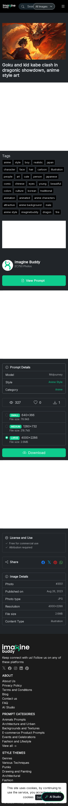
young (42, 183)
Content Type (34, 621)
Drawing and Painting (16, 771)
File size (34, 614)
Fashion (7, 780)
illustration (57, 169)
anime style (10, 212)
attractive (9, 205)
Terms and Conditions (17, 690)
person (37, 176)
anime (7, 162)
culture (19, 190)
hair (31, 169)
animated (24, 197)
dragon (47, 212)
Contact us (9, 698)
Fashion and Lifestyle (16, 741)
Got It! (40, 797)
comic (7, 183)
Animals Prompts (14, 719)
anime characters (44, 197)
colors (7, 190)
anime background (30, 205)
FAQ (5, 703)
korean (32, 190)
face (22, 169)
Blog (5, 694)
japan (50, 162)
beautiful (56, 183)
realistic (38, 162)
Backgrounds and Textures (21, 728)
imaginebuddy (29, 212)
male (48, 205)
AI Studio (8, 707)
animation (9, 197)
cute (26, 176)
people (8, 176)
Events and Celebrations (19, 737)
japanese (51, 176)
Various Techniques (15, 762)
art (18, 176)
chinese (19, 183)
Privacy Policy (12, 685)
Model (34, 375)
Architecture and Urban (18, 724)
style (18, 162)
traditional (46, 190)
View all (7, 746)
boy (27, 162)
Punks (6, 767)
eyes (32, 183)
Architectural (11, 776)
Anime (59, 389)
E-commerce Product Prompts (23, 732)
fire (57, 212)
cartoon (42, 169)
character (9, 169)
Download (34, 453)
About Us (8, 681)
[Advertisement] (34, 116)
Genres (7, 758)
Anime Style (56, 382)
